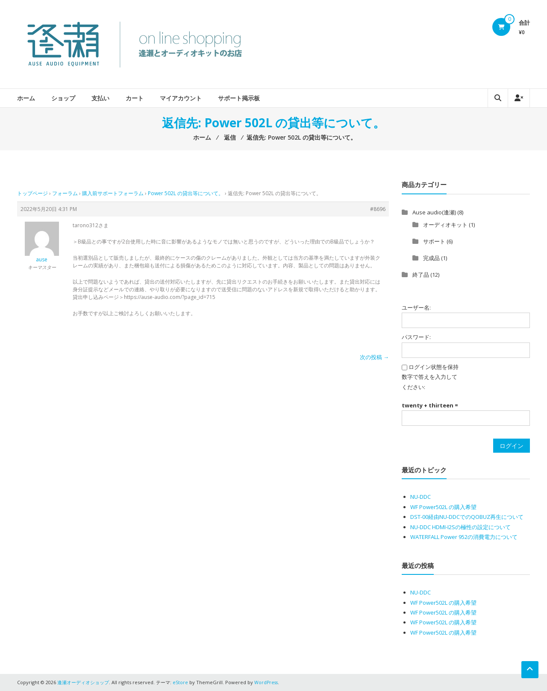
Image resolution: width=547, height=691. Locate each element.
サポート (434, 241)
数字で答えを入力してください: (429, 381)
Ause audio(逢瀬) (434, 212)
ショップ (63, 98)
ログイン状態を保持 (434, 367)
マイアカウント (181, 98)
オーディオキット (445, 224)
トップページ (32, 193)
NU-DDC (420, 497)
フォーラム (65, 193)
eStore (180, 682)
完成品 (431, 258)
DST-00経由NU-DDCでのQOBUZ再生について (466, 517)
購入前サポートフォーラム (113, 193)
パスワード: (416, 337)
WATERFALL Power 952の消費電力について (464, 537)
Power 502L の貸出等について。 (186, 193)
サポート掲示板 (239, 98)
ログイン (511, 446)
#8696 (377, 209)
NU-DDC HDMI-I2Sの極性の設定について (460, 527)
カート (135, 98)
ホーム (26, 98)
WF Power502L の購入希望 (443, 507)
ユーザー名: (416, 307)
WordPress (266, 682)
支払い (100, 98)
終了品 (420, 274)
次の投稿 (374, 357)
